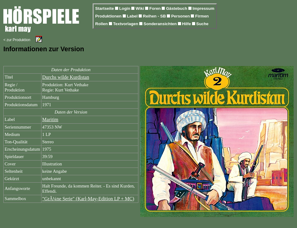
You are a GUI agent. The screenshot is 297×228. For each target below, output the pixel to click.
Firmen (202, 16)
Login (125, 8)
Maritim (50, 119)
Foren (155, 8)
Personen (181, 16)
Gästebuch (177, 8)
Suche (202, 23)
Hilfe (187, 23)
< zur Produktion (16, 40)
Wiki (140, 8)
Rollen (102, 23)
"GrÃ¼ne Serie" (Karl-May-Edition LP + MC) (88, 198)
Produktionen (109, 16)
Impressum (203, 8)
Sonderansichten (161, 23)
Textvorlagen (126, 23)
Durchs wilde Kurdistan (65, 77)
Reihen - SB (155, 16)
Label (133, 16)
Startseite (105, 8)
